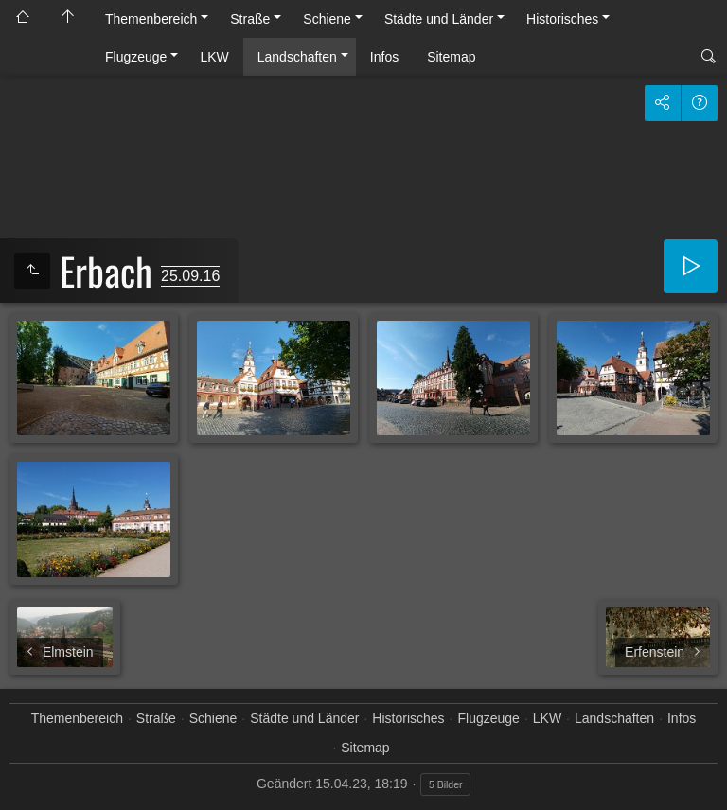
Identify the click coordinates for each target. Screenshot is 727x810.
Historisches (562, 18)
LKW (214, 56)
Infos (384, 56)
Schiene (327, 18)
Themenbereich (151, 18)
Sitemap (451, 56)
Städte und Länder (438, 18)
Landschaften (297, 56)
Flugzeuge (136, 56)
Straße (250, 18)
